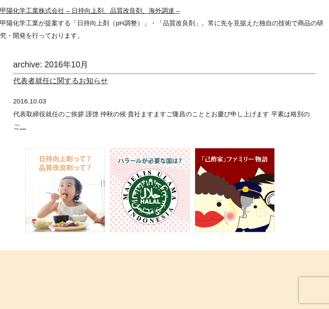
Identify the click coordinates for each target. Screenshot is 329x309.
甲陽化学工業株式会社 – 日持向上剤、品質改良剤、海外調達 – (90, 10)
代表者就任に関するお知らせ (60, 81)
